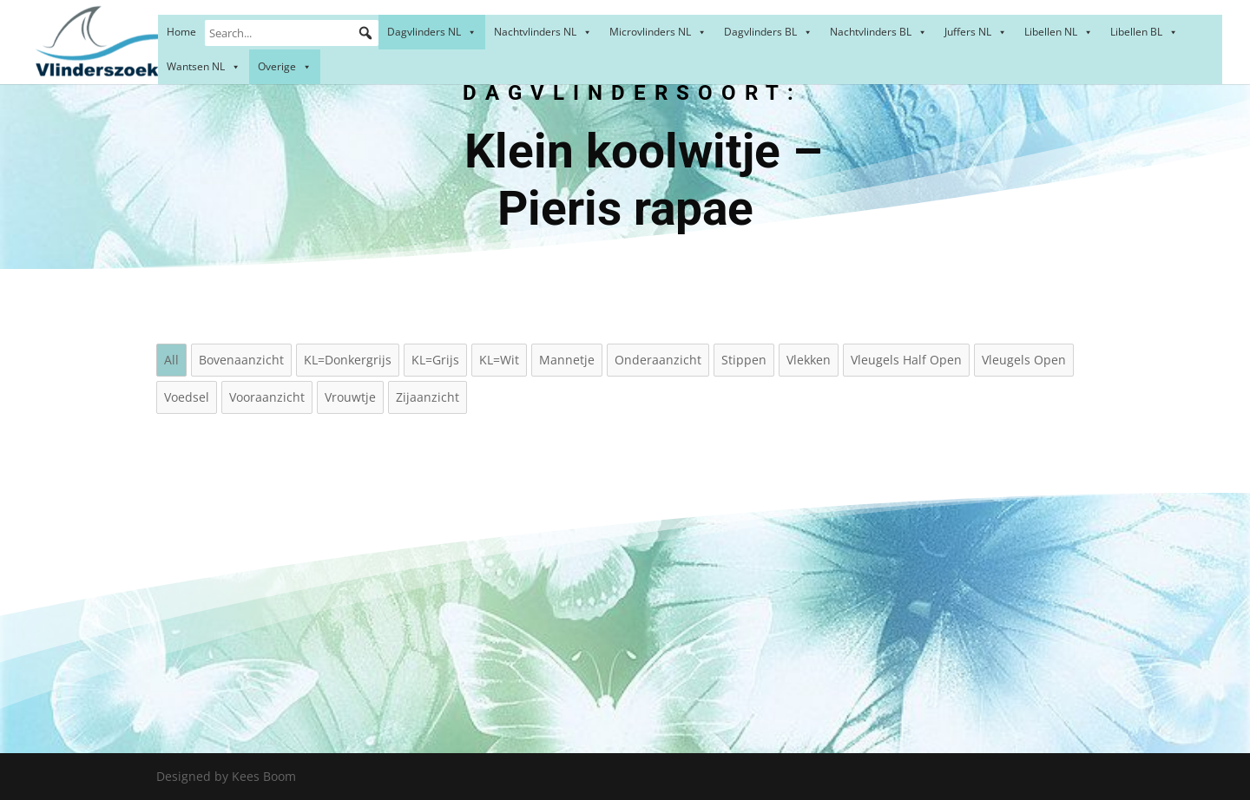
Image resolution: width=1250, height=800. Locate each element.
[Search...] (291, 33)
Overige (285, 66)
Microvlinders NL (658, 31)
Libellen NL (1058, 31)
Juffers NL (975, 31)
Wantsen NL (203, 66)
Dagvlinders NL (432, 31)
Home (181, 31)
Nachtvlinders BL (878, 31)
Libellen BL (1144, 31)
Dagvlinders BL (768, 31)
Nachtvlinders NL (543, 31)
